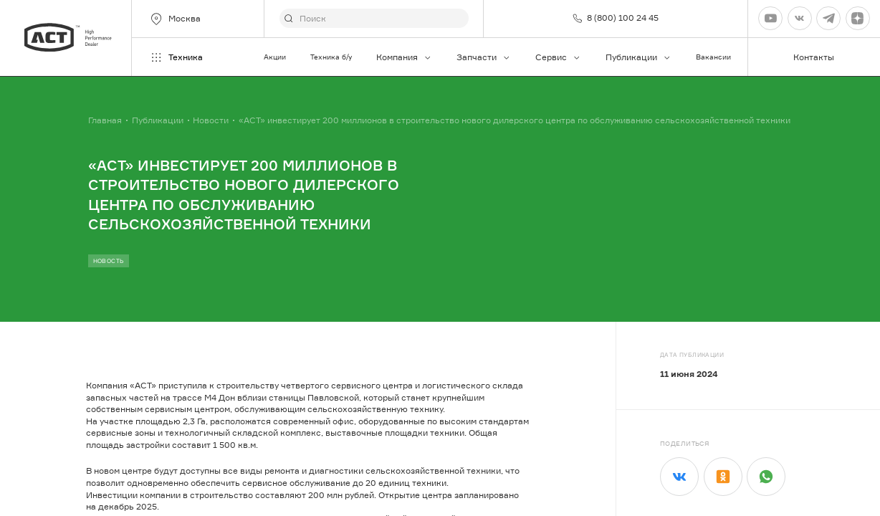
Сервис (558, 57)
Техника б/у (331, 57)
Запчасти (483, 57)
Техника (176, 57)
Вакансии (713, 57)
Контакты (813, 57)
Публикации (638, 57)
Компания (404, 57)
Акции (275, 57)
